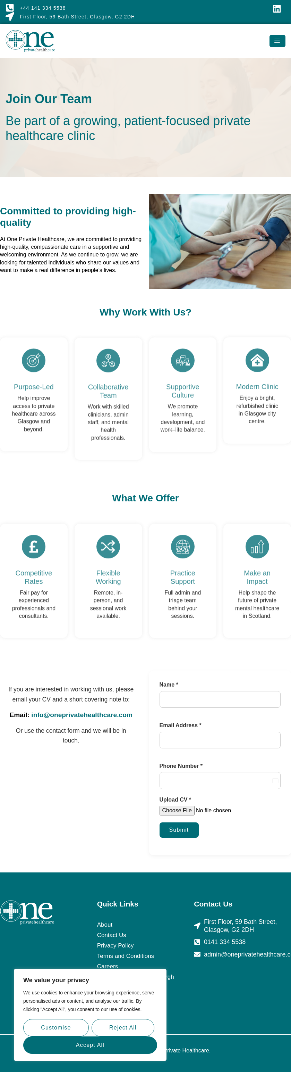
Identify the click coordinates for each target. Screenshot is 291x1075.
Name (169, 685)
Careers (107, 966)
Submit (179, 830)
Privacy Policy (115, 945)
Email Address (181, 725)
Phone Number (181, 766)
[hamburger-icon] (277, 41)
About (104, 924)
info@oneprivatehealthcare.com (81, 715)
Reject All (123, 1028)
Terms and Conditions (125, 956)
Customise (56, 1028)
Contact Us (111, 935)
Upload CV (175, 800)
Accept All (90, 1045)
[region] (90, 1015)
